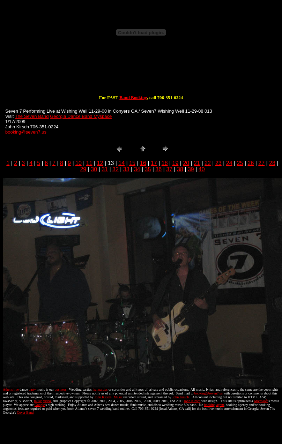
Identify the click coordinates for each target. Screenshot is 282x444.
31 (105, 169)
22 (208, 163)
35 (148, 169)
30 (94, 169)
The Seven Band (32, 116)
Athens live (11, 389)
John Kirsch (102, 397)
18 (165, 163)
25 (240, 163)
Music (118, 397)
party (32, 389)
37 (169, 169)
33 (126, 169)
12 (100, 163)
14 (121, 163)
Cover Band (25, 412)
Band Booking (133, 97)
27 (261, 163)
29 (83, 169)
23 (218, 163)
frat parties (99, 389)
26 (250, 163)
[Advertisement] (141, 72)
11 (89, 163)
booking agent (214, 405)
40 (202, 169)
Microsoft (261, 401)
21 (197, 163)
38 (180, 169)
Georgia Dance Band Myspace (81, 116)
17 (154, 163)
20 (186, 163)
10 (78, 163)
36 (158, 169)
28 (272, 163)
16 (143, 163)
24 (229, 163)
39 (191, 169)
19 (175, 163)
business (61, 389)
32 (115, 169)
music (38, 401)
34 (137, 169)
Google (40, 405)
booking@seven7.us (25, 132)
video (47, 401)
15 (132, 163)
